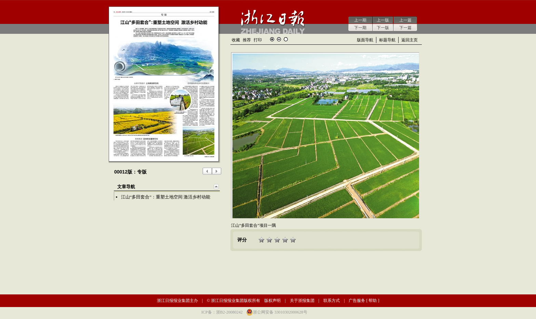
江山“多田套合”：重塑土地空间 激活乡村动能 (166, 196)
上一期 (360, 20)
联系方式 (331, 300)
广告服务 (357, 300)
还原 (286, 39)
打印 (258, 40)
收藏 (236, 40)
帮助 (372, 300)
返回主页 (409, 40)
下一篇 (405, 27)
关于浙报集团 (302, 300)
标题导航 (387, 40)
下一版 (383, 27)
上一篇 (405, 20)
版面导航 (365, 40)
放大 (272, 39)
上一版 (383, 20)
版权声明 (272, 300)
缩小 (279, 39)
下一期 (360, 27)
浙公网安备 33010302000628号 (280, 312)
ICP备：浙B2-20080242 (222, 312)
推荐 (247, 40)
